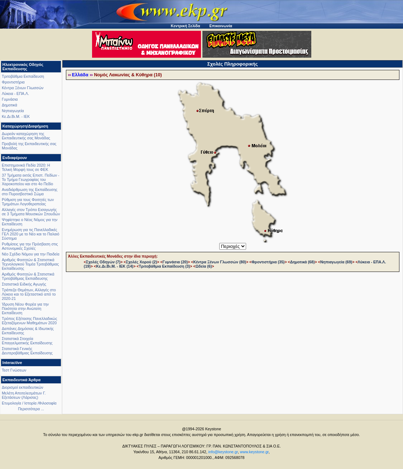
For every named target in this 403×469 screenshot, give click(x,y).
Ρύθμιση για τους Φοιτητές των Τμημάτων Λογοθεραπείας (28, 201)
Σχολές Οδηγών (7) (103, 262)
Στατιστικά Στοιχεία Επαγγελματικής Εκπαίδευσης (27, 340)
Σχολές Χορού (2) (141, 262)
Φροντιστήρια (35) (267, 262)
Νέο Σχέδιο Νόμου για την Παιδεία (30, 254)
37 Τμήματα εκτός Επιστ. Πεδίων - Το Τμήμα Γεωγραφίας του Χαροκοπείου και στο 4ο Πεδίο (30, 179)
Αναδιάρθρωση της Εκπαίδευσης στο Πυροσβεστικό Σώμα (29, 191)
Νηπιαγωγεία (13, 111)
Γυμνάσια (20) (175, 262)
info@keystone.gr (223, 452)
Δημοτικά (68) (302, 262)
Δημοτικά (9, 105)
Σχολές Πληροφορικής (232, 64)
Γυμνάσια (10, 99)
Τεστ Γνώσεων (14, 370)
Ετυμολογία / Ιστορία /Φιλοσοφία (29, 403)
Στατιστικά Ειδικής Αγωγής (24, 284)
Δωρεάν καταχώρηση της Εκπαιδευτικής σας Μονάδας (26, 135)
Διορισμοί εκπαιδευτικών (22, 387)
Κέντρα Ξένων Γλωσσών (22, 88)
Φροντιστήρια (13, 82)
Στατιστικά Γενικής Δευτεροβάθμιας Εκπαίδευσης (27, 350)
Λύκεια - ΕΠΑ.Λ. (15, 93)
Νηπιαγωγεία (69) (336, 262)
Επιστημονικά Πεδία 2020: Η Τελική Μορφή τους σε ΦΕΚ (26, 167)
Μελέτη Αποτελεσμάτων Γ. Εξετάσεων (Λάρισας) (24, 395)
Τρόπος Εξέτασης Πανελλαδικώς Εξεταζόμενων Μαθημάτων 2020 (29, 320)
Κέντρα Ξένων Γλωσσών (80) (219, 262)
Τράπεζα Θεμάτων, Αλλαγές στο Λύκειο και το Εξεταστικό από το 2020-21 (29, 294)
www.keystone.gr (254, 452)
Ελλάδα (80, 74)
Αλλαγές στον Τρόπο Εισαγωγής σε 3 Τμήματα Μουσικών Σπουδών (31, 211)
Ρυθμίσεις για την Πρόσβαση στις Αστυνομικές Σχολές (30, 246)
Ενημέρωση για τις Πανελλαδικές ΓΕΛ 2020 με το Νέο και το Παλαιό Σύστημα (30, 234)
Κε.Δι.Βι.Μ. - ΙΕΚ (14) (114, 266)
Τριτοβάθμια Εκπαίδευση (23, 76)
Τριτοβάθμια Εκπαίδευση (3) (164, 266)
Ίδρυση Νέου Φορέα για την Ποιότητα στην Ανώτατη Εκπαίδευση (25, 308)
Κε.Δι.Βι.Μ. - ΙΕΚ (16, 116)
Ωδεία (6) (204, 266)
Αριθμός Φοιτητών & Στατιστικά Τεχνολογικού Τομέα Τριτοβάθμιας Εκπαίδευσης (30, 264)
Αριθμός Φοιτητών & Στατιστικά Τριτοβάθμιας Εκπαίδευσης (28, 276)
